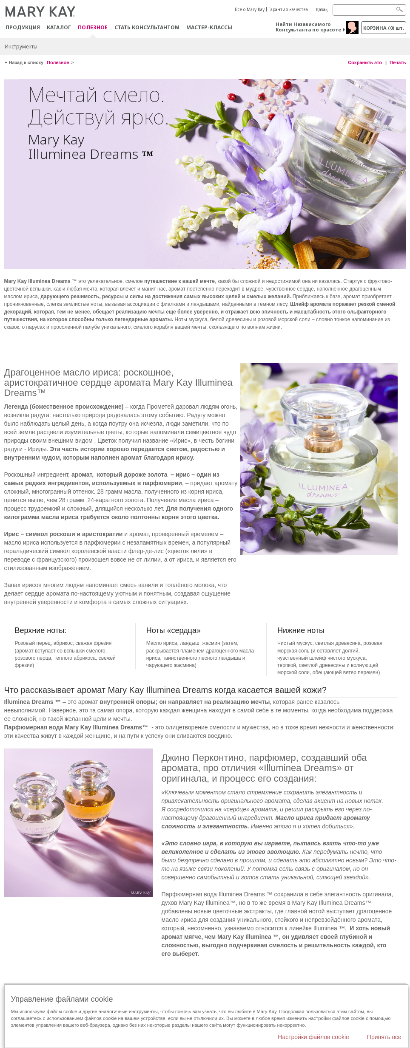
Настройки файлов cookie (313, 1037)
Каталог (59, 27)
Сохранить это (365, 62)
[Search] (369, 10)
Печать (398, 62)
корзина (383, 28)
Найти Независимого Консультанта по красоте (308, 26)
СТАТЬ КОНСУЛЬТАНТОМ (146, 27)
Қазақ (322, 9)
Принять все (384, 1037)
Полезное (93, 28)
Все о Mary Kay (250, 9)
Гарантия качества (288, 9)
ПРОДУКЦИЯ (23, 27)
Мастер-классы (209, 27)
